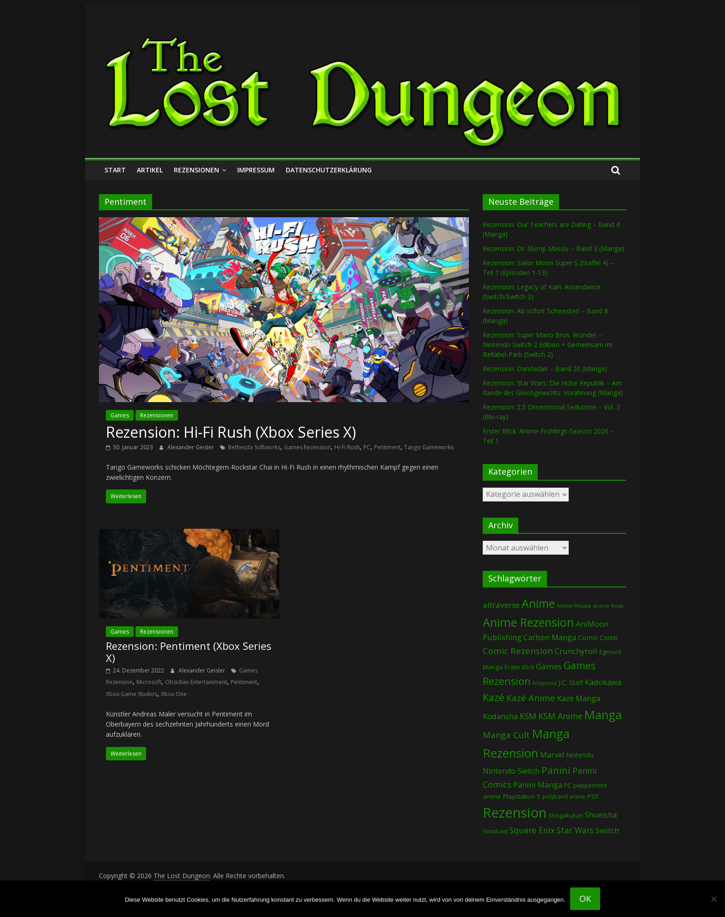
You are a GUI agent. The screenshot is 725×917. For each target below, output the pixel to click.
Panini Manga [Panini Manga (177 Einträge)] (537, 784)
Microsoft (148, 682)
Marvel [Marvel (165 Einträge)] (552, 755)
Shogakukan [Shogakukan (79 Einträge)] (565, 815)
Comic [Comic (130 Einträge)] (588, 637)
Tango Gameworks (429, 447)
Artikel (150, 169)
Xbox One (174, 694)
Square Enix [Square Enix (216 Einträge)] (532, 830)
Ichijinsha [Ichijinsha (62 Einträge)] (545, 682)
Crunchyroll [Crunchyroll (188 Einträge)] (576, 651)
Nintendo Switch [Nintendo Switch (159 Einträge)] (511, 771)
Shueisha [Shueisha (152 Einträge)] (601, 815)
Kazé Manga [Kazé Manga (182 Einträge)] (578, 698)
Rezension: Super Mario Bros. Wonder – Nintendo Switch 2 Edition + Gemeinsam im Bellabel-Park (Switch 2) (548, 344)
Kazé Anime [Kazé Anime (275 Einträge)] (530, 698)
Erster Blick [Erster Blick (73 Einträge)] (519, 667)
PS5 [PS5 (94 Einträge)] (592, 796)
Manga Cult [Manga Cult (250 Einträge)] (506, 734)
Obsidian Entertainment (196, 682)
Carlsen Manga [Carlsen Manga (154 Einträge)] (549, 637)
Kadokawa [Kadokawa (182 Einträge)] (603, 682)
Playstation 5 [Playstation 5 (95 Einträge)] (522, 796)
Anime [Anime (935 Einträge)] (538, 603)
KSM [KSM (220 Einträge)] (528, 715)
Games (120, 415)
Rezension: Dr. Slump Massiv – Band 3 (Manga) (553, 248)
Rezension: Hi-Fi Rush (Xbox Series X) (231, 432)
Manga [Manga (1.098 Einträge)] (603, 715)
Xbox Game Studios (131, 694)
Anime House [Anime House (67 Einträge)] (574, 605)
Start (115, 169)
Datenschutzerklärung (329, 169)
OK (585, 898)
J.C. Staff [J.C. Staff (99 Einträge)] (571, 682)
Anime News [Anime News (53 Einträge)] (608, 606)
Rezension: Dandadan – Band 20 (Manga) (545, 368)
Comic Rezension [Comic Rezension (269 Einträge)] (518, 650)
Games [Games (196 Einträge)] (549, 666)
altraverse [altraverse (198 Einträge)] (501, 604)
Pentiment (387, 447)
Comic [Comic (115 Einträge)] (609, 637)
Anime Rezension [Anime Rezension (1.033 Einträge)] (528, 622)
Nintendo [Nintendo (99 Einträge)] (580, 755)
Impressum (256, 169)
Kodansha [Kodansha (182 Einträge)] (500, 716)
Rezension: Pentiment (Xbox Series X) (188, 652)
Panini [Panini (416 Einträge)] (556, 770)
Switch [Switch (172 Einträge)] (607, 830)
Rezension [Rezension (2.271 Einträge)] (515, 812)
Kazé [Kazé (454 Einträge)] (493, 697)
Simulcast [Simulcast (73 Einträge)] (495, 831)
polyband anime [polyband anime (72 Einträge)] (563, 797)
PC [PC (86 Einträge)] (567, 785)
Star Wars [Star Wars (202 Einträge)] (575, 830)
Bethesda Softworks (254, 447)
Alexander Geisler (191, 447)
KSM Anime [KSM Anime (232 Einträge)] (560, 715)
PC (366, 447)
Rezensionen (196, 169)
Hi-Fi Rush (347, 447)
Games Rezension (307, 447)
